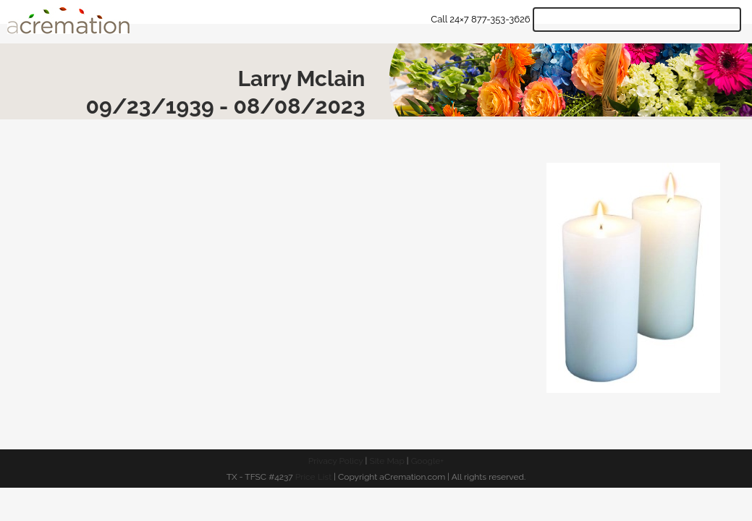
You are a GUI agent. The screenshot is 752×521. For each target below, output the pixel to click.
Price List (313, 477)
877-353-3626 (501, 19)
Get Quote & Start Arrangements (636, 19)
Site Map (386, 461)
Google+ (427, 461)
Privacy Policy (335, 461)
